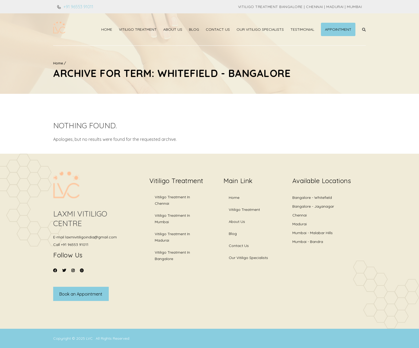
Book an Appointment (80, 294)
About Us (172, 29)
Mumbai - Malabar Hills (312, 232)
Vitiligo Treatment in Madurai (172, 237)
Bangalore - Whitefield (312, 197)
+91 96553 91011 (77, 6)
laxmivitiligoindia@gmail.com (91, 237)
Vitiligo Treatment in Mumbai (172, 218)
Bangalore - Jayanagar (313, 206)
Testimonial (302, 29)
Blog (194, 29)
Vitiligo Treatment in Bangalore (172, 255)
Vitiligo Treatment (138, 29)
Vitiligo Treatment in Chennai (172, 200)
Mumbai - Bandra (307, 241)
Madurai (299, 224)
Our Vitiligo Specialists (260, 29)
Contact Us (218, 29)
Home (106, 29)
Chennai (299, 215)
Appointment (338, 29)
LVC (90, 338)
